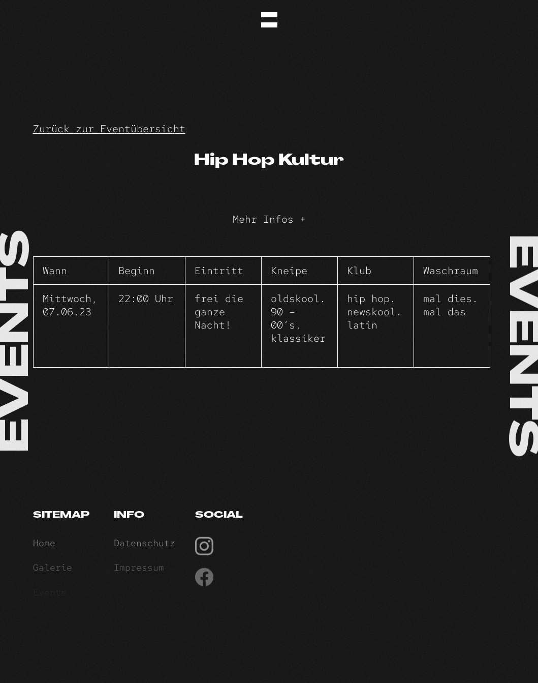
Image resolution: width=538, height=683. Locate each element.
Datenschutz (144, 545)
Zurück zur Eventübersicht (109, 128)
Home (44, 545)
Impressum (139, 570)
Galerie (52, 570)
